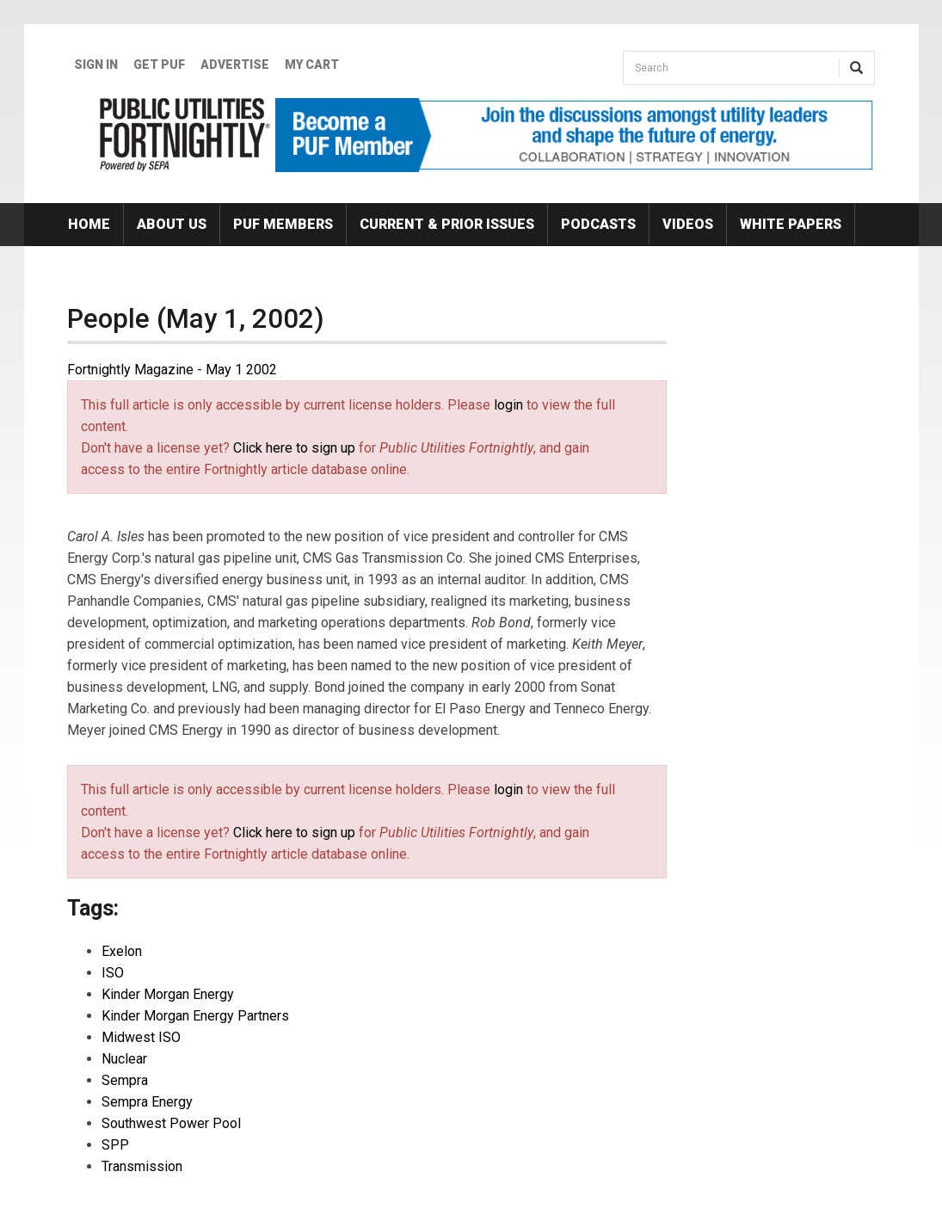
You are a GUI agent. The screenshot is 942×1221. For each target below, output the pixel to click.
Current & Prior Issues (447, 224)
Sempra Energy (147, 1102)
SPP (115, 1145)
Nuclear (124, 1059)
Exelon (122, 951)
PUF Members (283, 224)
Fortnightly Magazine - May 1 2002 (172, 369)
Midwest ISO (141, 1037)
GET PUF (159, 64)
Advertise (234, 64)
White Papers (790, 224)
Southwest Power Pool (171, 1123)
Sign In (96, 64)
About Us (171, 224)
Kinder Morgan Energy (168, 994)
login (508, 405)
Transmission (142, 1166)
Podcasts (598, 224)
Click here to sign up (294, 448)
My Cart (312, 64)
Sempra (125, 1080)
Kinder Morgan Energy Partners (195, 1016)
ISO (113, 973)
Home (89, 224)
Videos (687, 224)
